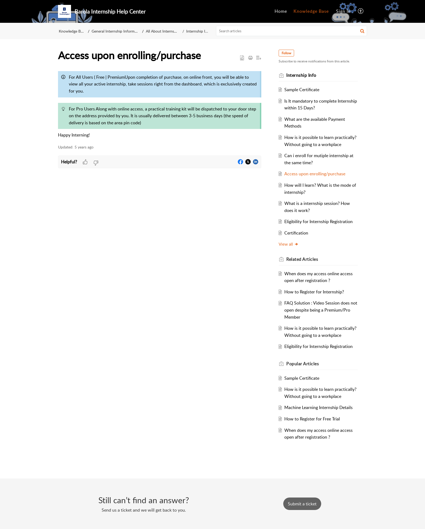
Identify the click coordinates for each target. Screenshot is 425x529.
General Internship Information (117, 31)
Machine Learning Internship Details (318, 407)
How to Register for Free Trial (312, 419)
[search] (291, 31)
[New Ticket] (302, 504)
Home (281, 11)
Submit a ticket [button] (302, 504)
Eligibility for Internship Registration (318, 221)
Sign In (343, 11)
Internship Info (198, 31)
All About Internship (164, 31)
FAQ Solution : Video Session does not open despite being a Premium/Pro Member (320, 310)
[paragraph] (159, 103)
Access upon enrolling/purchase (314, 174)
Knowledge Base (311, 11)
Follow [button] (286, 53)
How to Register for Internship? (314, 292)
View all (288, 244)
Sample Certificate (301, 90)
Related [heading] (302, 259)
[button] (361, 11)
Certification (296, 233)
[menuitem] (281, 11)
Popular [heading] (302, 364)
